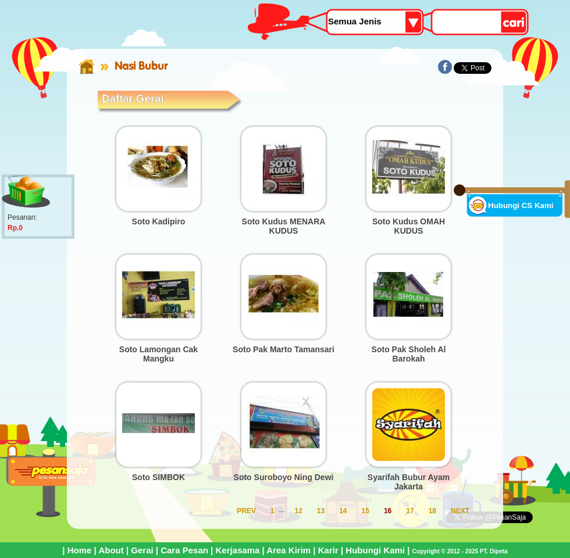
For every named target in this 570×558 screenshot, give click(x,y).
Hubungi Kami (375, 550)
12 (298, 511)
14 (343, 511)
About (110, 550)
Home (79, 550)
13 (321, 511)
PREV (246, 511)
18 (432, 511)
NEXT (460, 511)
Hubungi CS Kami (521, 205)
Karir (328, 550)
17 (410, 511)
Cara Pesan (184, 550)
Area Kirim (288, 550)
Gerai (142, 550)
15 (365, 511)
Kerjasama (237, 550)
